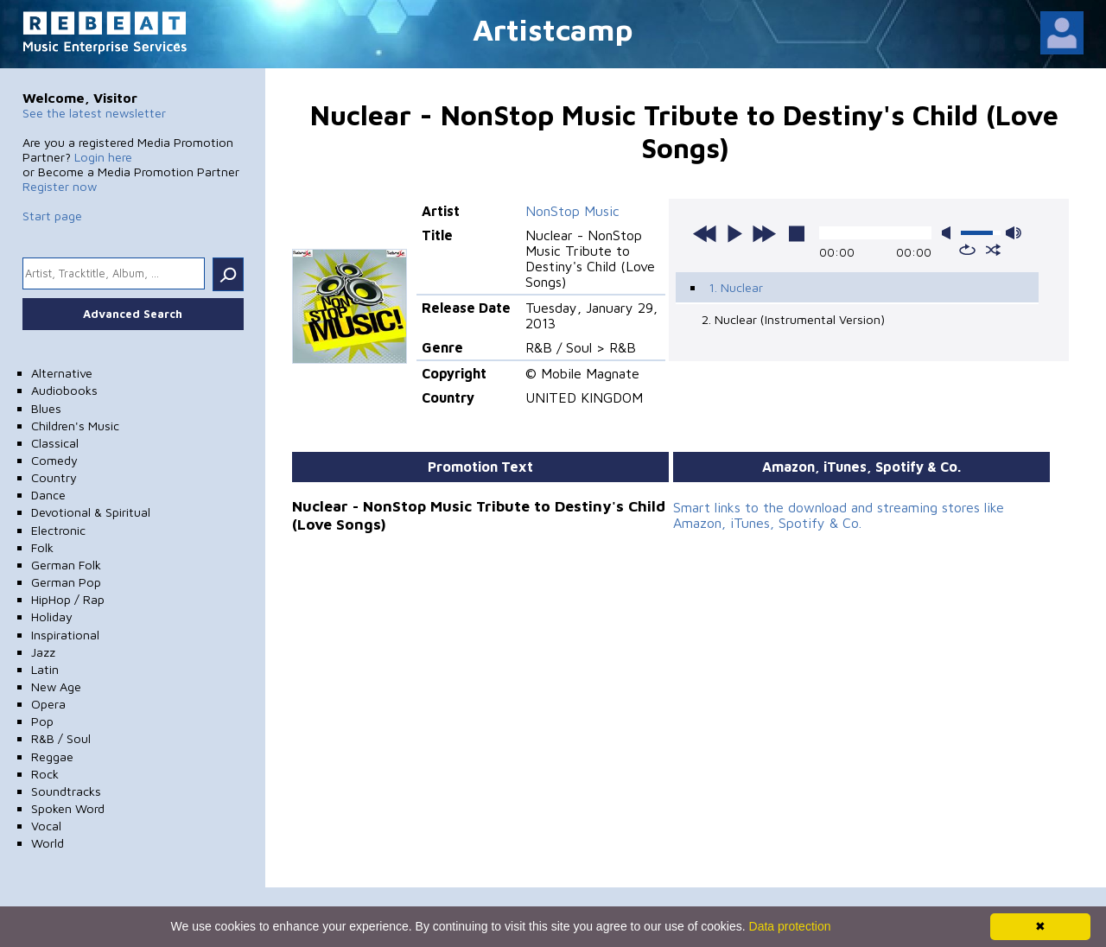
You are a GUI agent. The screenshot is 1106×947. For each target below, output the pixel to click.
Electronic (58, 530)
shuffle (993, 249)
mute (949, 232)
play (734, 233)
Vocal (46, 825)
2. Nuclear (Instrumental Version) (793, 319)
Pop (42, 721)
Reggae (52, 756)
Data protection (790, 926)
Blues (46, 408)
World (47, 843)
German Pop (66, 582)
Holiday (52, 616)
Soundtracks (66, 791)
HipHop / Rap (68, 599)
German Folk (66, 564)
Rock (45, 773)
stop (797, 233)
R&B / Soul (61, 738)
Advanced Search (132, 314)
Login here (103, 156)
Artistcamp (553, 29)
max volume (1013, 232)
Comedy (54, 460)
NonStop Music (572, 211)
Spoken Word (68, 808)
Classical (55, 442)
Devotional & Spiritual (90, 512)
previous (705, 233)
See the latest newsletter (94, 112)
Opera (48, 703)
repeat (967, 249)
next (764, 233)
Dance (48, 494)
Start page (52, 215)
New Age (56, 686)
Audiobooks (64, 390)
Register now (59, 186)
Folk (42, 547)
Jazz (43, 652)
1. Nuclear (736, 287)
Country (54, 477)
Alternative (61, 372)
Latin (45, 669)
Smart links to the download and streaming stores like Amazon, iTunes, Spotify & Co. (838, 515)
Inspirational (65, 634)
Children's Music (75, 425)
